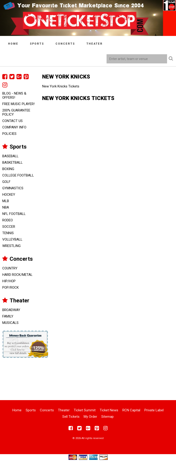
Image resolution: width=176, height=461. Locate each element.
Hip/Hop (9, 281)
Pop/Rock (10, 287)
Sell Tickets (71, 417)
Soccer (8, 227)
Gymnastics (12, 188)
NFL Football (14, 214)
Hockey (8, 195)
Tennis (8, 233)
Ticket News (109, 410)
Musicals (10, 323)
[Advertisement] (88, 376)
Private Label (154, 410)
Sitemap (107, 417)
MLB (5, 201)
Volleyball (12, 239)
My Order (90, 417)
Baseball (10, 156)
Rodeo (7, 220)
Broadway (11, 310)
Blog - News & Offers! (14, 95)
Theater (94, 43)
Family (7, 316)
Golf (6, 182)
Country (9, 268)
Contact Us (12, 121)
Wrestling (11, 246)
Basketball (12, 162)
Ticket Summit (85, 410)
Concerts (65, 43)
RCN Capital (131, 410)
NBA (5, 207)
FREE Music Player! (18, 104)
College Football (18, 175)
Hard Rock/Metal (17, 275)
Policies (9, 134)
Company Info (14, 127)
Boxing (8, 169)
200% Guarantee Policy (16, 112)
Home (13, 43)
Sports (37, 43)
